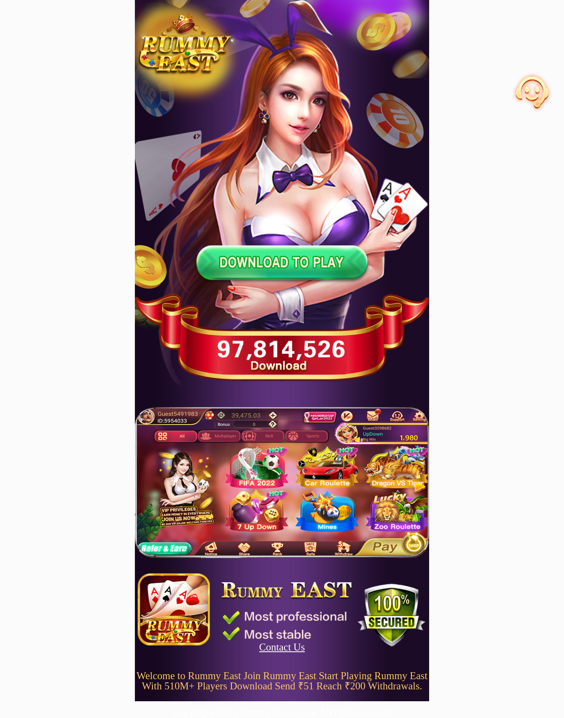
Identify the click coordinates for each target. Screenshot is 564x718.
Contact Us (282, 647)
